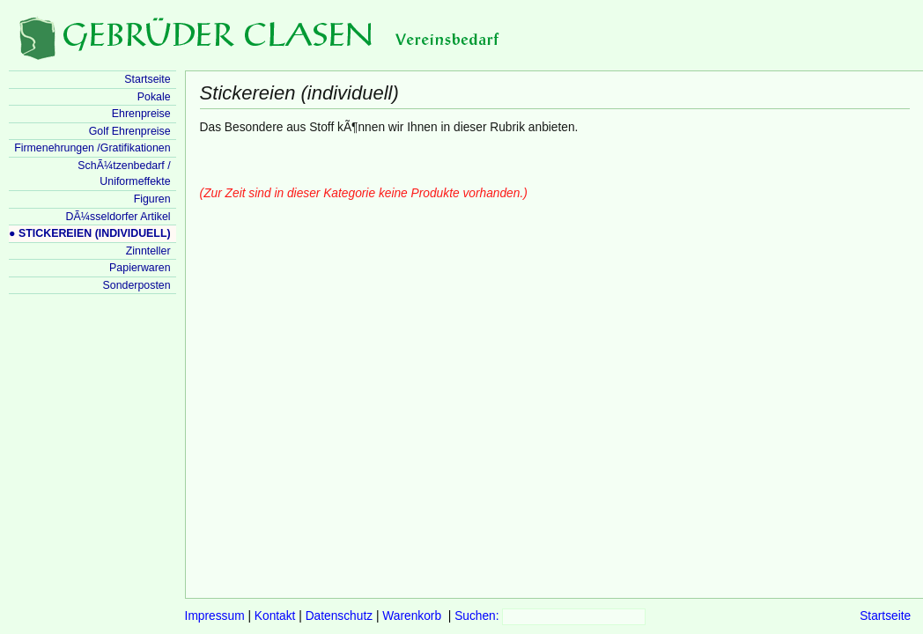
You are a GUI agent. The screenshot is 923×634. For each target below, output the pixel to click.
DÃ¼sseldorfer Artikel (118, 216)
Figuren (152, 199)
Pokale (154, 97)
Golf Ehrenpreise (130, 131)
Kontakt (275, 616)
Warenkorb (411, 616)
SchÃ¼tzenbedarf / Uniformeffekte (124, 173)
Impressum (215, 616)
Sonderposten (137, 285)
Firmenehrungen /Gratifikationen (92, 148)
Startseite (885, 616)
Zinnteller (148, 251)
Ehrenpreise (141, 113)
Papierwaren (139, 268)
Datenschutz (339, 616)
